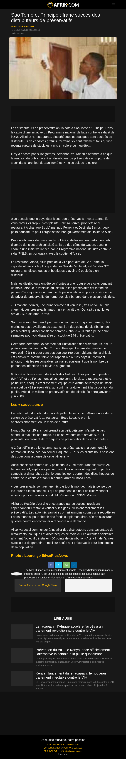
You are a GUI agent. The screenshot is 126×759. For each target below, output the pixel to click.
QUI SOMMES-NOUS (53, 748)
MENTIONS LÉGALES (73, 748)
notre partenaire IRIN (23, 26)
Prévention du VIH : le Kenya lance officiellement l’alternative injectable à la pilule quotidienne (73, 652)
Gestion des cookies (73, 751)
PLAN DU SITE (72, 745)
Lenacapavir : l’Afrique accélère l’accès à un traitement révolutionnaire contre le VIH (69, 628)
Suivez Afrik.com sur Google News (38, 585)
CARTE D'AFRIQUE (55, 745)
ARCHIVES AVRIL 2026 (54, 751)
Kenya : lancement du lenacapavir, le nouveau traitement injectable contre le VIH (71, 675)
